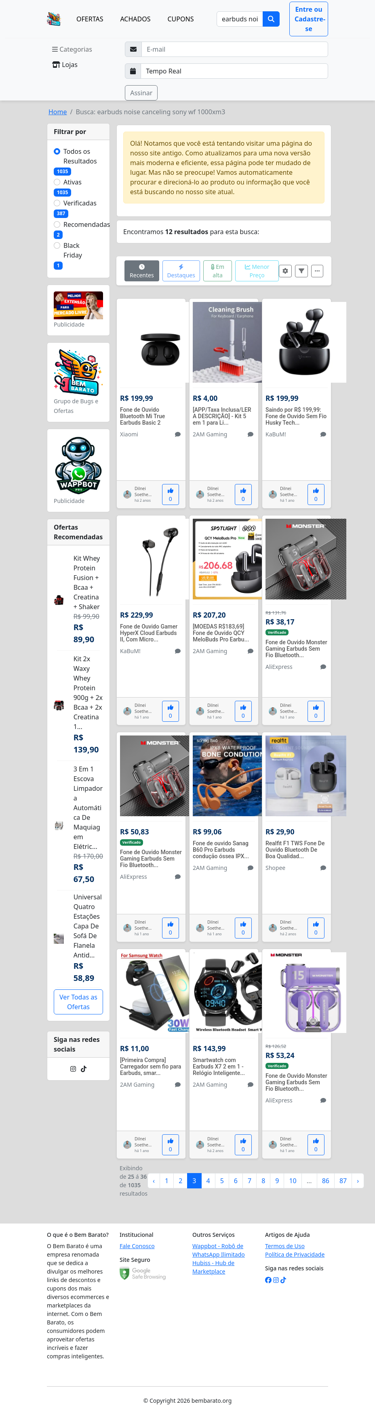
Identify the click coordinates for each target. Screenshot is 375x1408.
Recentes (142, 271)
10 (292, 1180)
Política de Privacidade (294, 1254)
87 (343, 1180)
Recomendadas (86, 224)
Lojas (65, 64)
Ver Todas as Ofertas (78, 1002)
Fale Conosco (137, 1246)
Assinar (141, 92)
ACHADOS (135, 19)
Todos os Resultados (80, 156)
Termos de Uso (285, 1246)
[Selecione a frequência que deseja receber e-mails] (234, 71)
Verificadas (80, 203)
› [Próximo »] (358, 1180)
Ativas (72, 182)
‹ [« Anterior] (154, 1180)
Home (57, 111)
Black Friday (72, 250)
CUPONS (181, 19)
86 (325, 1180)
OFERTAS (89, 19)
